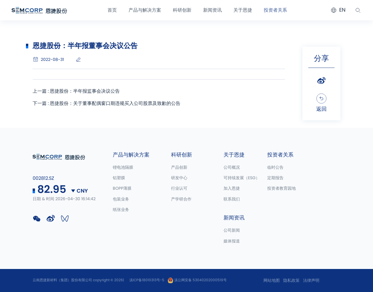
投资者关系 (275, 10)
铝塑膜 (119, 178)
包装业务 (121, 199)
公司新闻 (232, 230)
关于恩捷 (242, 10)
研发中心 (179, 178)
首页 (112, 10)
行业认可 (179, 189)
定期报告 (275, 178)
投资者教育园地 (281, 189)
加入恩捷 (232, 189)
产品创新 (179, 168)
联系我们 (232, 199)
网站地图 (271, 281)
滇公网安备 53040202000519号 (197, 280)
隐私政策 (291, 281)
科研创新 (182, 10)
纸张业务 (121, 210)
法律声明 (311, 281)
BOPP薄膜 (122, 189)
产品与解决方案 (145, 10)
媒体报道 (232, 241)
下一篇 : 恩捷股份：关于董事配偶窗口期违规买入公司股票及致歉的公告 (106, 103)
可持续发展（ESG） (242, 178)
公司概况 (232, 168)
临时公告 (275, 168)
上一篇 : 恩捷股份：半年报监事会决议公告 (76, 91)
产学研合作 (181, 199)
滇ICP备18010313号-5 (146, 280)
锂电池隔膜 (123, 168)
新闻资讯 (212, 10)
